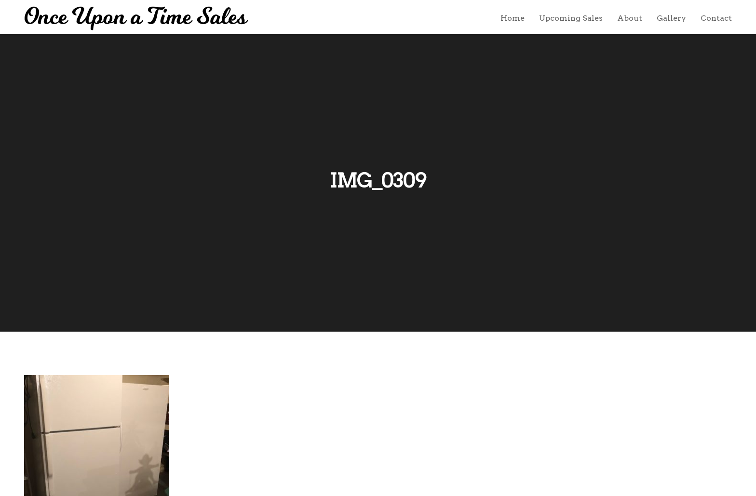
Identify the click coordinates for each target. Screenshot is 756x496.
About (629, 18)
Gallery (671, 18)
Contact (716, 18)
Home (512, 18)
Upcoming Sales (571, 18)
